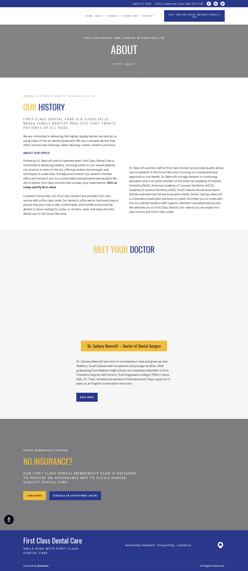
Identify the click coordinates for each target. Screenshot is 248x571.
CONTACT (148, 15)
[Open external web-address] (220, 545)
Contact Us (184, 545)
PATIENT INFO (130, 15)
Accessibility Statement (140, 545)
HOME (89, 15)
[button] (209, 4)
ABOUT (99, 15)
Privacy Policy (165, 545)
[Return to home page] (49, 16)
